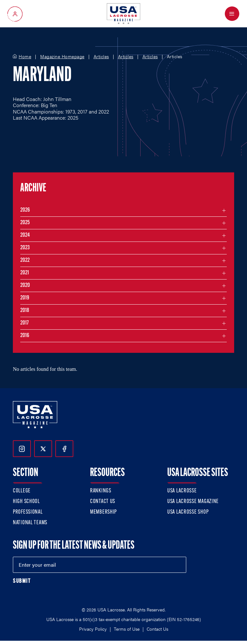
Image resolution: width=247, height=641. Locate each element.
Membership (103, 512)
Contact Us (102, 502)
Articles (101, 57)
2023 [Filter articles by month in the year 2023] (25, 248)
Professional (28, 512)
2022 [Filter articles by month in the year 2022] (25, 260)
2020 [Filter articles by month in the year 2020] (25, 285)
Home (25, 57)
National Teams (30, 523)
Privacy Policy (93, 629)
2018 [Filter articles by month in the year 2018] (24, 310)
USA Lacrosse (182, 491)
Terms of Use (127, 629)
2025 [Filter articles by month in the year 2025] (25, 223)
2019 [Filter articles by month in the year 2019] (24, 298)
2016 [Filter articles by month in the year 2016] (24, 336)
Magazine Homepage (62, 57)
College (22, 491)
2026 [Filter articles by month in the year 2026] (25, 210)
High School (26, 502)
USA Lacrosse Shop (187, 512)
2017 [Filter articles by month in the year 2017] (24, 323)
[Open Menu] (232, 13)
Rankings (100, 491)
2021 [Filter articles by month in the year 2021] (24, 273)
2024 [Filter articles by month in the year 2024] (25, 235)
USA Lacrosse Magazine (193, 502)
